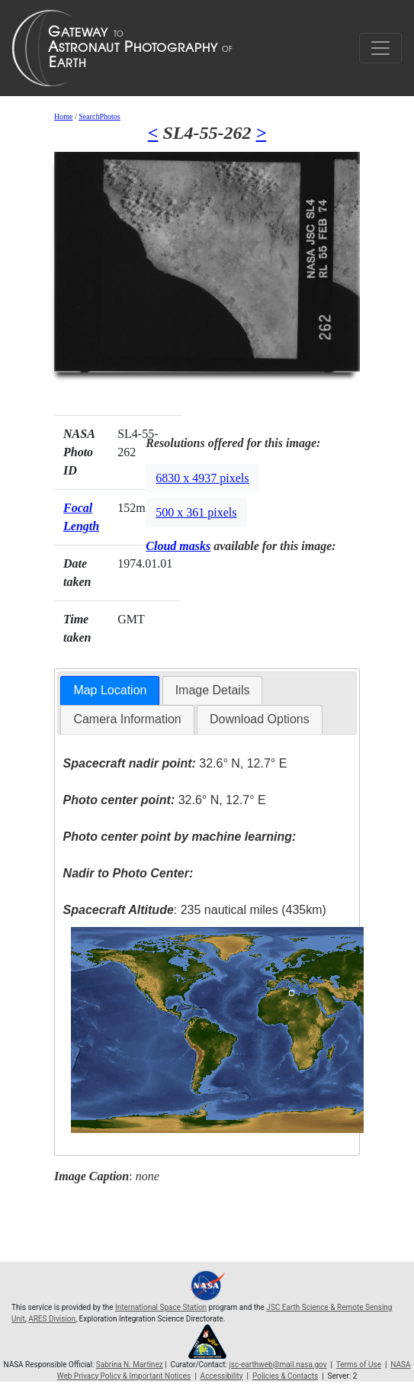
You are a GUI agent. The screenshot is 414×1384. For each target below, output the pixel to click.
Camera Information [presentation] (127, 719)
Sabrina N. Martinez (129, 1364)
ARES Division (51, 1319)
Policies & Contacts (285, 1376)
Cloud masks (178, 545)
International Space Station (161, 1307)
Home (63, 116)
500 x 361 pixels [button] (196, 512)
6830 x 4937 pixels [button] (202, 478)
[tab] (109, 691)
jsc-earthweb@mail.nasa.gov (277, 1364)
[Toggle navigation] (380, 48)
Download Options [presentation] (260, 719)
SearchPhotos (99, 116)
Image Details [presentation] (212, 690)
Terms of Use (358, 1364)
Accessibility (222, 1376)
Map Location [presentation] (109, 690)
